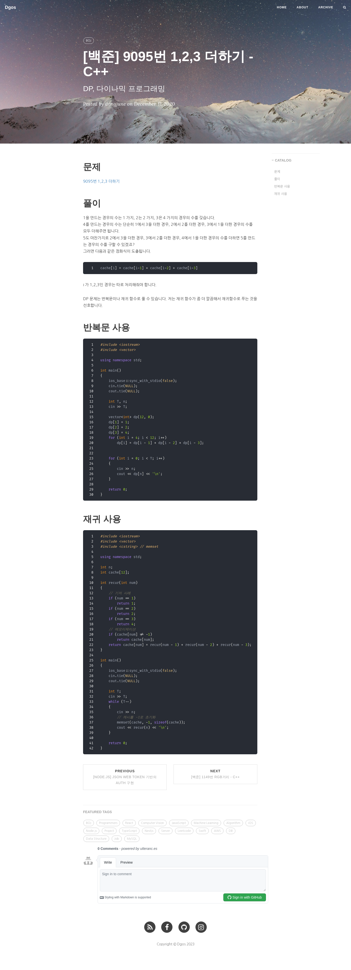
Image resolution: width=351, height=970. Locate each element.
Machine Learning (206, 823)
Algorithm (233, 823)
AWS (217, 830)
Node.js (91, 830)
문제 (277, 171)
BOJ (88, 40)
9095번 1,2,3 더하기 (101, 181)
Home (282, 7)
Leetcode (184, 830)
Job (116, 838)
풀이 (277, 179)
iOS (250, 823)
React (129, 823)
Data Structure (96, 838)
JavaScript (179, 823)
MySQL (132, 838)
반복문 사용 (282, 186)
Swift (202, 830)
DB (231, 830)
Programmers (108, 823)
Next (215, 774)
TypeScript (129, 830)
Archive (325, 7)
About (302, 7)
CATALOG (283, 160)
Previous (125, 777)
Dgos (10, 7)
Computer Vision (152, 823)
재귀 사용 (280, 194)
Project (109, 830)
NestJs (149, 830)
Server (165, 830)
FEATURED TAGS (97, 812)
